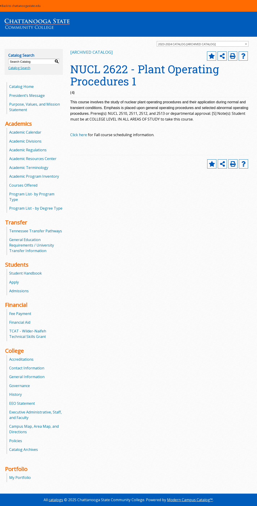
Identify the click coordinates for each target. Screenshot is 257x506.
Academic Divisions (25, 141)
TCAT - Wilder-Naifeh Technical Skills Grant (27, 334)
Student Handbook (25, 273)
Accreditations (21, 359)
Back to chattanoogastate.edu (20, 6)
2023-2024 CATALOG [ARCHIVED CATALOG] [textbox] (187, 44)
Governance (19, 385)
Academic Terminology (28, 167)
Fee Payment (20, 313)
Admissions (19, 290)
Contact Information (26, 368)
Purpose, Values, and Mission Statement (34, 107)
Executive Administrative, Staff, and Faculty (35, 415)
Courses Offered (23, 185)
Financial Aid (19, 322)
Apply (14, 282)
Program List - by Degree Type (35, 208)
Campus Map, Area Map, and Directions (34, 429)
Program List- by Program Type (31, 196)
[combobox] (203, 44)
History (15, 394)
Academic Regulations (28, 149)
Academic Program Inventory (34, 176)
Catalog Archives (23, 449)
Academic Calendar (25, 132)
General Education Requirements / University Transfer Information (31, 245)
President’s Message (27, 95)
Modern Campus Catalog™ (190, 499)
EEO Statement (22, 403)
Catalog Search (19, 68)
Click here (78, 134)
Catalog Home (21, 86)
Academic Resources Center (32, 158)
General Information (27, 376)
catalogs (56, 499)
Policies (15, 440)
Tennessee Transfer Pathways (35, 230)
